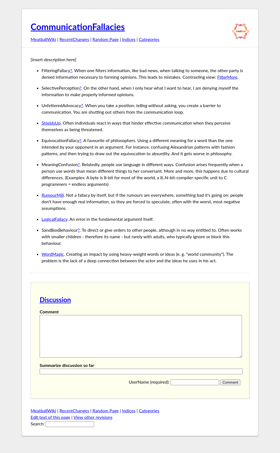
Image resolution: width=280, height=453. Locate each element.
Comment (49, 311)
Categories (149, 39)
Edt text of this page (50, 425)
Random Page (105, 39)
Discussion (55, 300)
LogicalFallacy (55, 219)
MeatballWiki (43, 39)
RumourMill (53, 195)
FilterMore (227, 77)
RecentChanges (74, 39)
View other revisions (93, 425)
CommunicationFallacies (78, 26)
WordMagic (53, 254)
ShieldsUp (51, 122)
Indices (128, 39)
